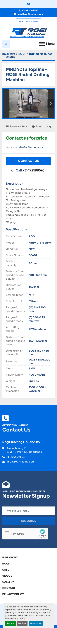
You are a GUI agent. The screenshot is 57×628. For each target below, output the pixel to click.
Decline (22, 623)
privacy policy (18, 618)
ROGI (5, 563)
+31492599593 (30, 10)
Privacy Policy (13, 594)
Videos (7, 575)
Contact (8, 588)
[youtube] (28, 4)
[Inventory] (8, 54)
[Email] (28, 510)
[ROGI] (22, 54)
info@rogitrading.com (30, 14)
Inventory (10, 557)
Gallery (8, 582)
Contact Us (28, 161)
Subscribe (28, 520)
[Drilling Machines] (40, 54)
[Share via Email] (17, 126)
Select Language (28, 21)
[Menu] (42, 44)
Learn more (35, 623)
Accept (10, 623)
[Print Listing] (41, 126)
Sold (5, 569)
